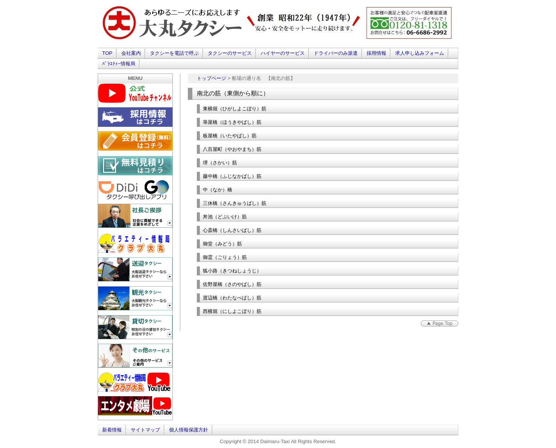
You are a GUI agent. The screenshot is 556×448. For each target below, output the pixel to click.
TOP (107, 53)
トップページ (211, 78)
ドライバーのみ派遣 (336, 53)
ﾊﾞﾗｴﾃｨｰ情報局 (118, 63)
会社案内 (131, 53)
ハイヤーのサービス (283, 53)
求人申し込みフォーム (419, 53)
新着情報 (112, 430)
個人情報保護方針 (188, 430)
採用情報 (376, 53)
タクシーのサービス (230, 53)
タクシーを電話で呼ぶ (174, 53)
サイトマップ (145, 430)
